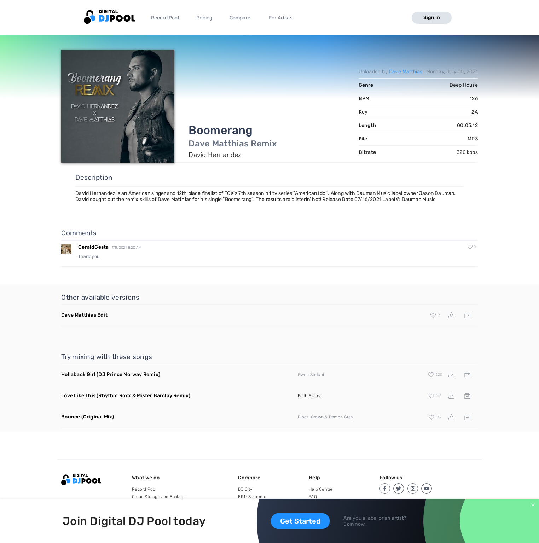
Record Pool (165, 18)
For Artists (280, 18)
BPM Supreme (252, 496)
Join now (353, 524)
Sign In (431, 18)
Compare (240, 18)
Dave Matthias (406, 72)
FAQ (313, 496)
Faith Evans (309, 395)
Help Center (320, 489)
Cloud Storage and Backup (158, 496)
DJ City (245, 489)
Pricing (204, 18)
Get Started (300, 521)
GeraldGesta (93, 247)
